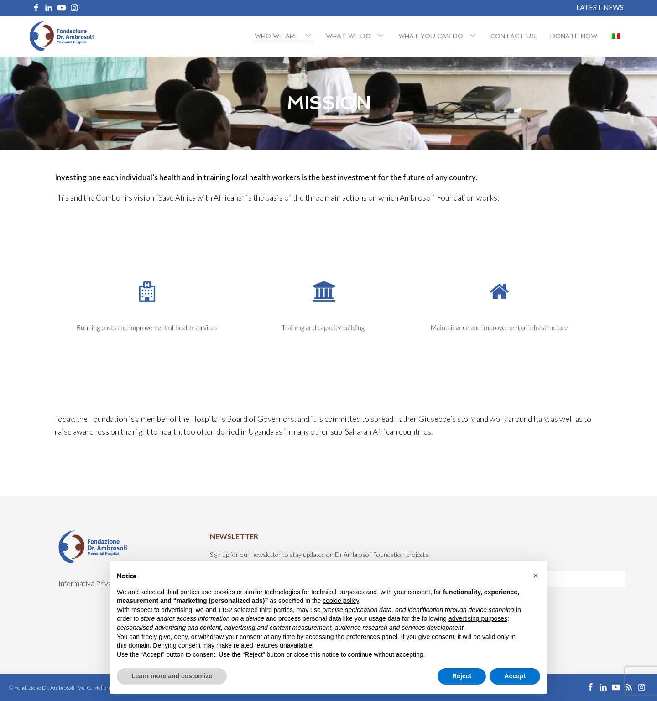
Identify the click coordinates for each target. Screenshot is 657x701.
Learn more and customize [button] (171, 676)
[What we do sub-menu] (382, 36)
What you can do (430, 36)
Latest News (600, 7)
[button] (535, 575)
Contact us (513, 36)
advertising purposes (477, 618)
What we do (348, 36)
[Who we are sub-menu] (310, 36)
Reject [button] (461, 676)
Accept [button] (515, 676)
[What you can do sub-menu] (475, 36)
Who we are (276, 36)
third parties (276, 609)
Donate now (573, 36)
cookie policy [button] (341, 600)
